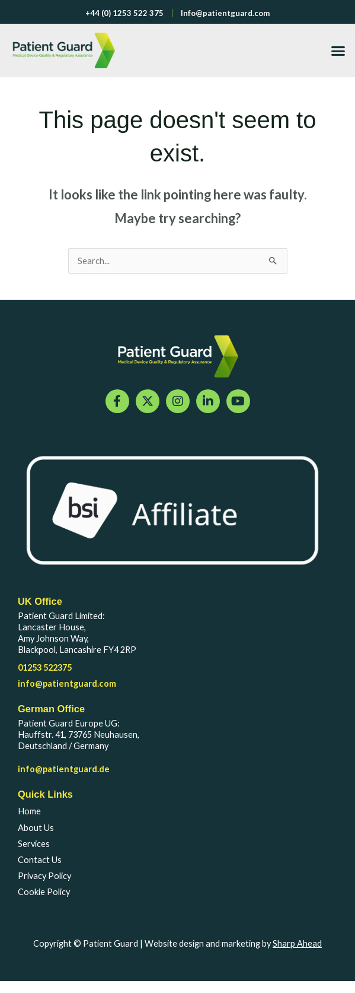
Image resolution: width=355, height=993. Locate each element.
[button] (338, 50)
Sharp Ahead (297, 943)
